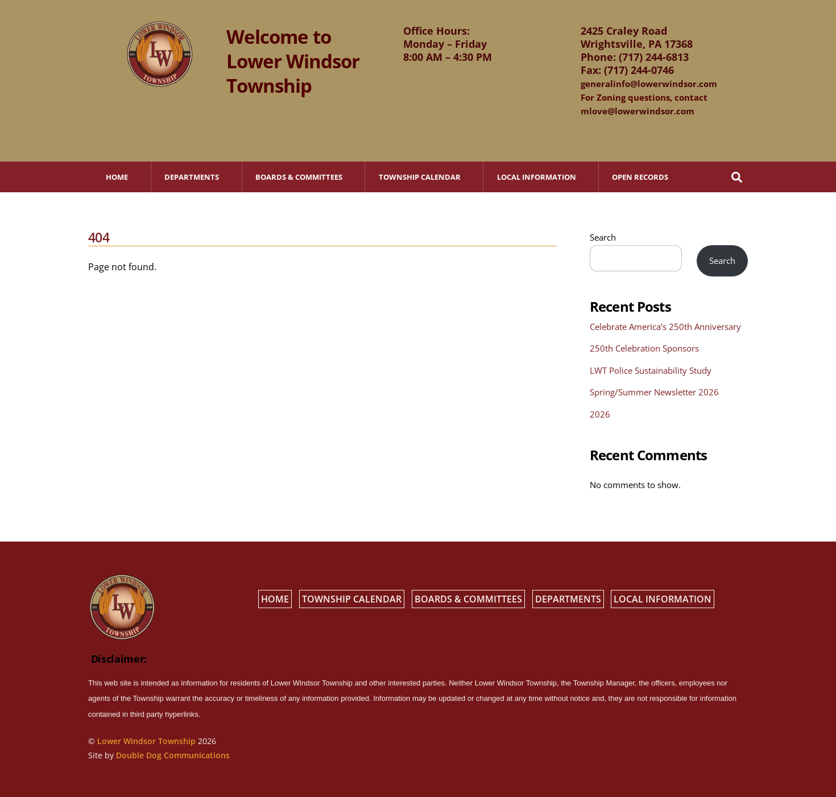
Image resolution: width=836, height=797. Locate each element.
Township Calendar (420, 177)
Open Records (640, 177)
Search (603, 237)
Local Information (536, 177)
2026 (600, 414)
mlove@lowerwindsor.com (637, 111)
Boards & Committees (298, 177)
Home (117, 177)
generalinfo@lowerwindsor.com (649, 83)
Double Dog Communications (173, 755)
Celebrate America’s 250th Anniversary (665, 326)
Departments (191, 177)
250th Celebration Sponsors (644, 348)
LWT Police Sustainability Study (650, 370)
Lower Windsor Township (146, 741)
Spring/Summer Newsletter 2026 (654, 392)
